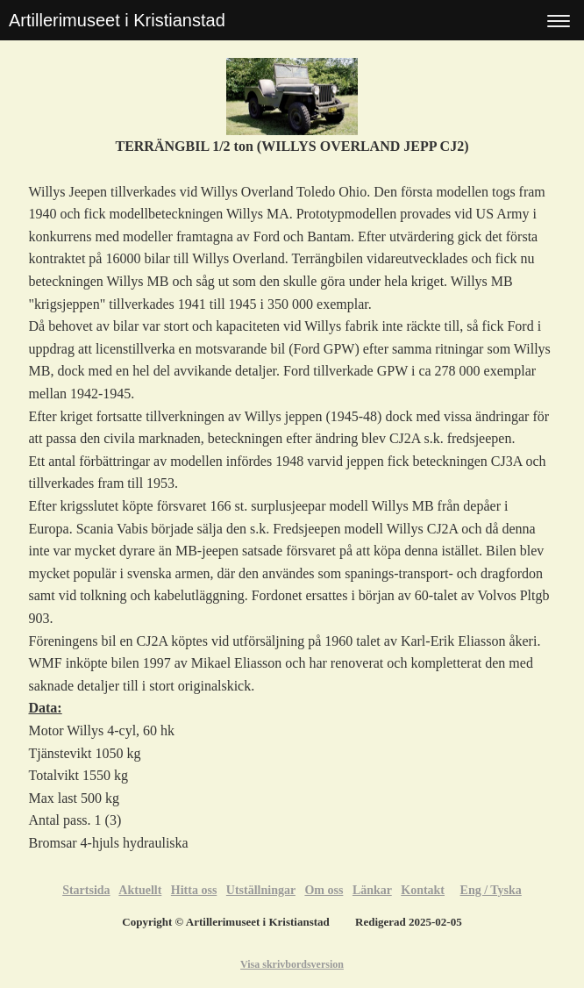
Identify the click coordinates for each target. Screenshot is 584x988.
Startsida (86, 890)
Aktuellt (139, 890)
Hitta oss (194, 890)
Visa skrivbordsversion (292, 964)
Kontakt (423, 890)
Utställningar (261, 890)
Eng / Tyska (491, 890)
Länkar (372, 890)
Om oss (323, 890)
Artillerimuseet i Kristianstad (117, 20)
